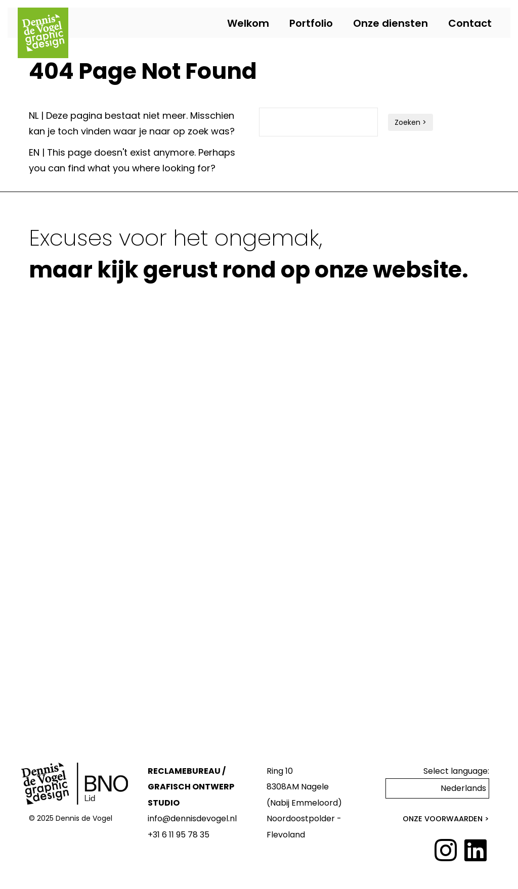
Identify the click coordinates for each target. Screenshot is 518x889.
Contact (470, 23)
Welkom (248, 23)
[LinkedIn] (475, 851)
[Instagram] (446, 851)
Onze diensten (390, 23)
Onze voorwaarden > (446, 819)
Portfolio (311, 23)
